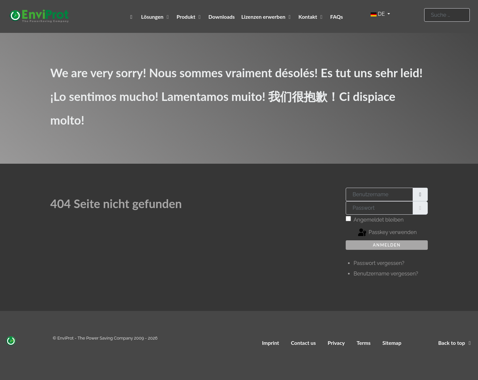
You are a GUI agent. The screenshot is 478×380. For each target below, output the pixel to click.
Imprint (270, 343)
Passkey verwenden (387, 233)
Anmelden (387, 245)
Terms (364, 343)
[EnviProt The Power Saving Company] (132, 16)
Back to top (455, 343)
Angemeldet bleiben (378, 220)
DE (378, 14)
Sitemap (392, 343)
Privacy (336, 343)
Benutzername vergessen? (386, 274)
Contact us (303, 343)
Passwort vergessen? (379, 263)
